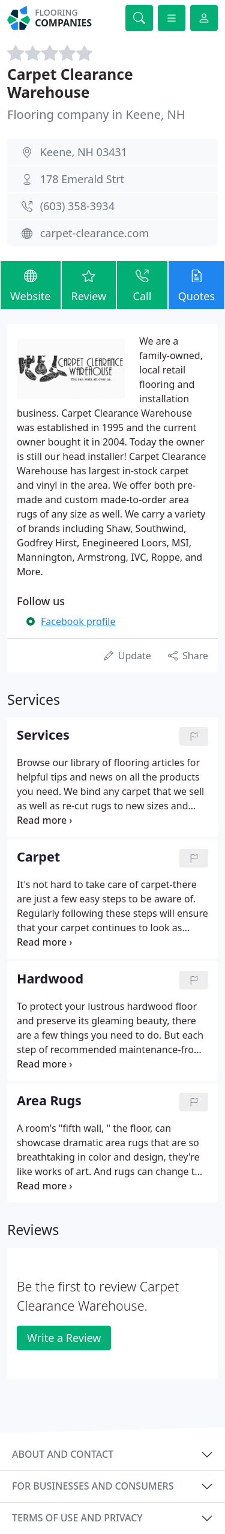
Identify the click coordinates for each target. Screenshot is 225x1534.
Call (142, 284)
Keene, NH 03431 (83, 152)
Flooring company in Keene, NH (96, 114)
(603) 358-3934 (77, 206)
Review (89, 284)
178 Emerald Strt (82, 179)
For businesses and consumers (92, 1486)
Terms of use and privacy (77, 1517)
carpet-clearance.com (94, 233)
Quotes (196, 284)
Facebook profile (78, 621)
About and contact (62, 1454)
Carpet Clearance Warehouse (70, 82)
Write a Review (64, 1337)
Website (30, 284)
